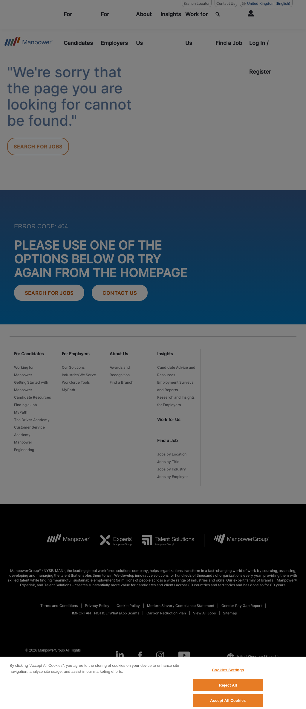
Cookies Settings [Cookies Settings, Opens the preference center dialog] (228, 676)
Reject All (228, 691)
